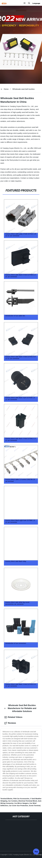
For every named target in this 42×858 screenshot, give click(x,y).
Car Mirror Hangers (21, 803)
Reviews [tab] (10, 723)
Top (36, 851)
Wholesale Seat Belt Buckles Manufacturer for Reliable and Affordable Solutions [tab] (20, 708)
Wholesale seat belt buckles (23, 89)
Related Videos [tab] (13, 717)
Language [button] (36, 3)
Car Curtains (13, 801)
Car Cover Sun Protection (18, 805)
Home (6, 89)
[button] (25, 3)
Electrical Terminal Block (27, 801)
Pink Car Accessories (21, 798)
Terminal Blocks (6, 798)
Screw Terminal (34, 805)
